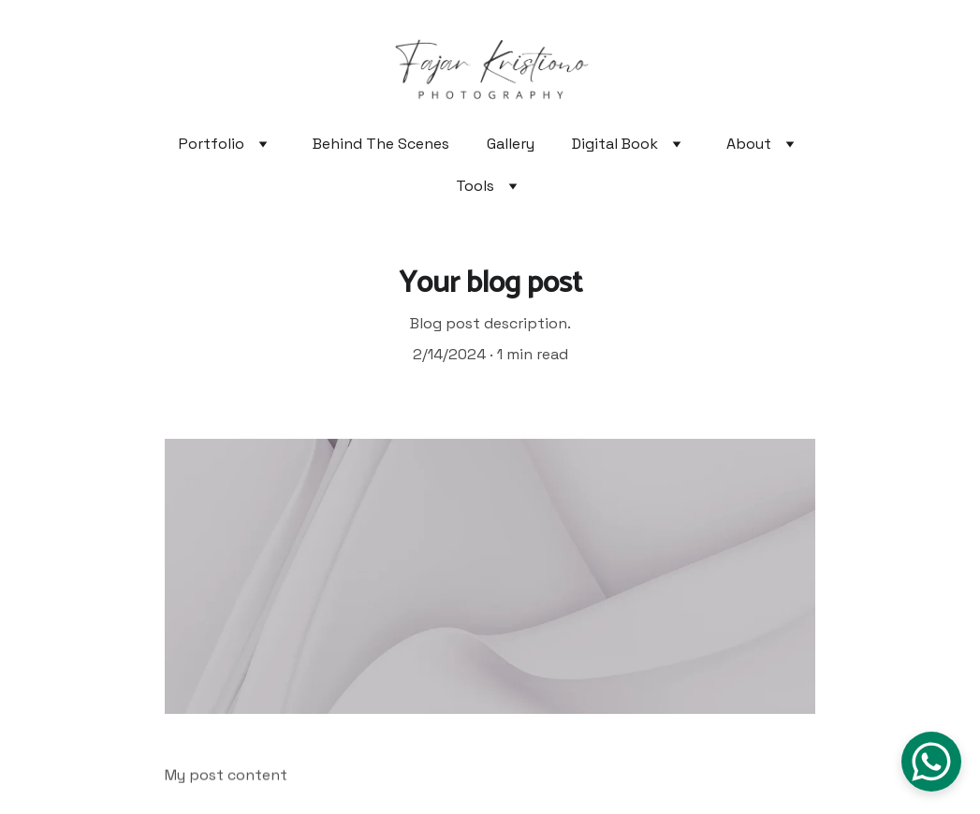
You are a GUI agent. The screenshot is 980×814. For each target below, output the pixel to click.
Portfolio (211, 143)
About (748, 143)
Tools (475, 186)
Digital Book (615, 143)
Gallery (510, 143)
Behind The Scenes (381, 143)
